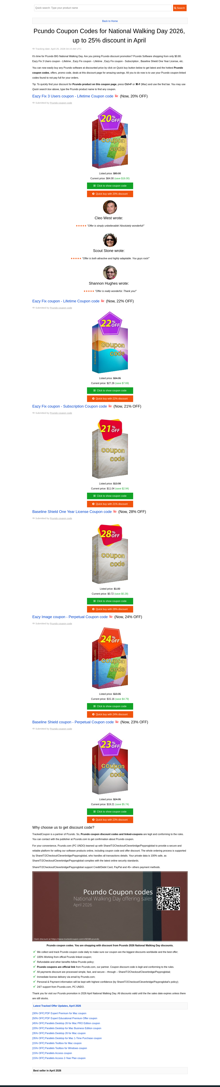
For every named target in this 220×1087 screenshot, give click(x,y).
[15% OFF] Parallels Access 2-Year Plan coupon (59, 1058)
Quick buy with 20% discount (110, 194)
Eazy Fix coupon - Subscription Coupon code (72, 406)
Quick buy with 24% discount (110, 714)
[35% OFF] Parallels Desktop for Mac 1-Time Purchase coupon (67, 1038)
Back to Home (110, 21)
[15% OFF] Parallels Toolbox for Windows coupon (59, 1048)
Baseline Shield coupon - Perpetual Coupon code (75, 722)
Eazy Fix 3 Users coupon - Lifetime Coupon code (75, 96)
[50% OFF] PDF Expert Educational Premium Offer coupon (64, 1018)
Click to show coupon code (109, 185)
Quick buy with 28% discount (110, 609)
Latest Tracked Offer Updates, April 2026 (57, 1006)
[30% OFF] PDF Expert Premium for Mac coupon (59, 1013)
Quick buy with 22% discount (110, 398)
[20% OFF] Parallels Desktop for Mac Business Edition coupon (66, 1028)
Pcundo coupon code (61, 102)
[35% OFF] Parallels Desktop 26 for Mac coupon (59, 1033)
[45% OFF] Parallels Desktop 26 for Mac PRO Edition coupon (66, 1023)
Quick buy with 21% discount (110, 504)
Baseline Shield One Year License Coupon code (74, 511)
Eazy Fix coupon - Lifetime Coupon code (68, 301)
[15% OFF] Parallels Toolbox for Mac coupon (57, 1043)
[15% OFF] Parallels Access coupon (52, 1053)
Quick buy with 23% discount (110, 819)
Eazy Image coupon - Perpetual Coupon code (72, 617)
